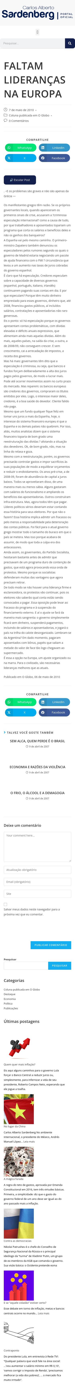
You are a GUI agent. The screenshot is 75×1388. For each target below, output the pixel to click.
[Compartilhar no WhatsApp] (20, 148)
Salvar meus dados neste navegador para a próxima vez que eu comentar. (32, 911)
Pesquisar (10, 959)
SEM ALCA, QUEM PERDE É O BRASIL (37, 741)
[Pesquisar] (70, 43)
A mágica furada (13, 1179)
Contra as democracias (17, 1241)
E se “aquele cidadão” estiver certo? (25, 1303)
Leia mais (29, 1141)
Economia (10, 999)
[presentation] (34, 931)
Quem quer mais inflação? (19, 1064)
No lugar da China (14, 1126)
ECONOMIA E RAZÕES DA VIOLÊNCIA (37, 767)
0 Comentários (19, 121)
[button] (37, 32)
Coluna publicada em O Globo (29, 115)
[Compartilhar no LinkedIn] (54, 148)
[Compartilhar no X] (20, 158)
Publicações (11, 1008)
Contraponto (11, 1350)
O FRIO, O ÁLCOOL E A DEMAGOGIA (37, 793)
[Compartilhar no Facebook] (54, 158)
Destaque (9, 994)
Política (8, 1003)
